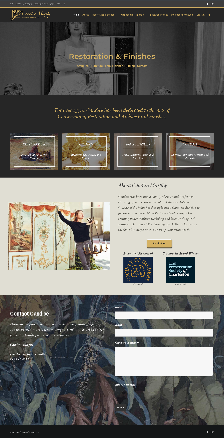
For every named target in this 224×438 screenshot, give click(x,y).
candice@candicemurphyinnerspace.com (49, 4)
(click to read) (138, 284)
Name (119, 307)
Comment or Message (127, 343)
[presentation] (137, 395)
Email (119, 325)
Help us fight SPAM (126, 385)
